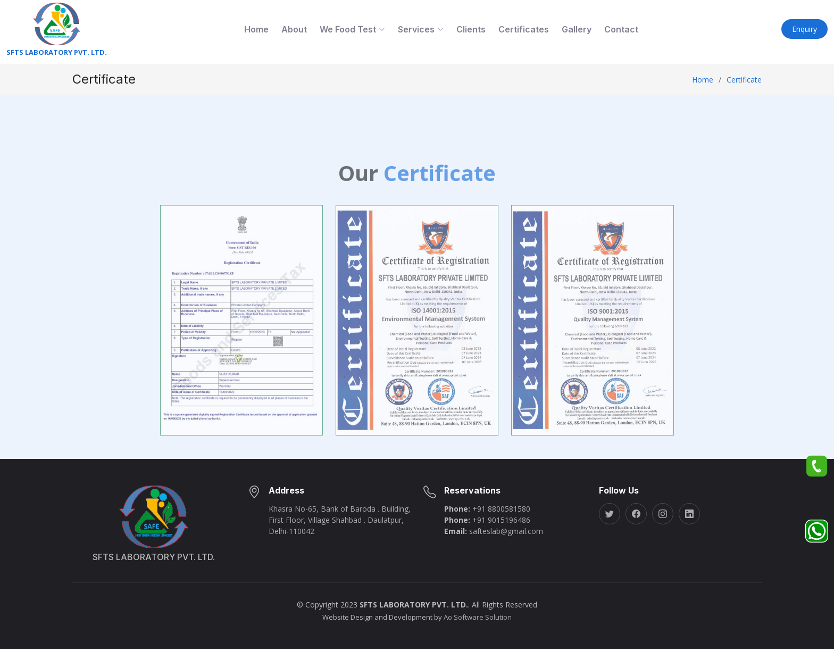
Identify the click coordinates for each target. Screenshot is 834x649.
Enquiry (804, 29)
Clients (471, 29)
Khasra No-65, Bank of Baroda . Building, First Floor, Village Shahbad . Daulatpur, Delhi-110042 (340, 520)
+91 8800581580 (501, 509)
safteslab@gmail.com (506, 531)
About (294, 29)
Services (421, 29)
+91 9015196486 (501, 520)
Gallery (576, 29)
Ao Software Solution (478, 617)
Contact (621, 29)
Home (256, 29)
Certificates (523, 29)
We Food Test (352, 29)
